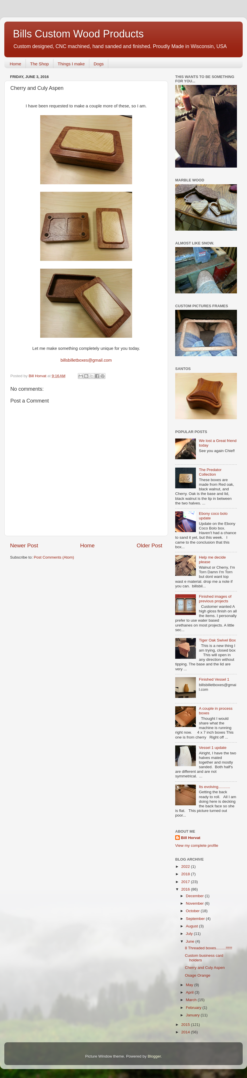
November (195, 903)
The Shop (39, 63)
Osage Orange (198, 975)
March (192, 1000)
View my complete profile (196, 845)
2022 (186, 866)
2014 (186, 1032)
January (193, 1015)
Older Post (149, 545)
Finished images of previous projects (215, 598)
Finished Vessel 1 (214, 679)
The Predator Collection (210, 472)
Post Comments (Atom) (54, 557)
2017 (186, 882)
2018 (186, 874)
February (194, 1007)
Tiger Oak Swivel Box (217, 640)
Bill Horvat (190, 838)
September (196, 918)
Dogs (99, 63)
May (190, 985)
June (190, 941)
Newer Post (24, 545)
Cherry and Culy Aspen (205, 967)
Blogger (154, 1056)
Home (15, 63)
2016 (186, 889)
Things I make (71, 63)
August (192, 926)
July (190, 933)
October (193, 911)
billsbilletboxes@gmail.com (86, 360)
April (190, 992)
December (195, 896)
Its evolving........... (214, 787)
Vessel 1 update (212, 747)
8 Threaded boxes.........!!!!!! (208, 948)
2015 (186, 1024)
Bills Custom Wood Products (78, 34)
